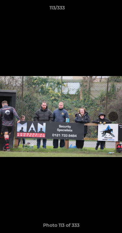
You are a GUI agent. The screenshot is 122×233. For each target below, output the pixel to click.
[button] (98, 9)
